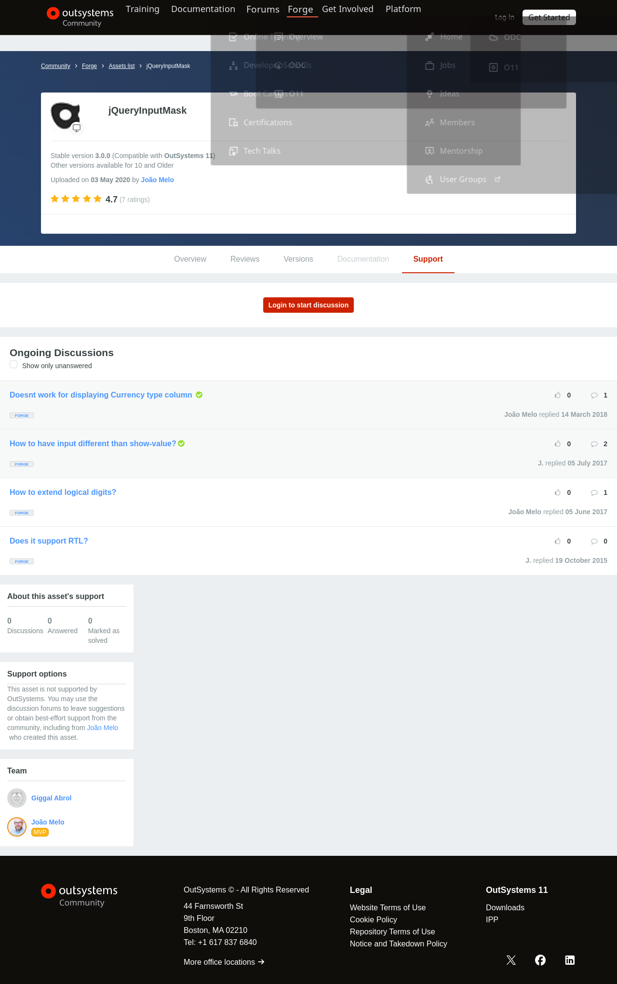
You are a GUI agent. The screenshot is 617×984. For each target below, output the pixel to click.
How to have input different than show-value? (93, 443)
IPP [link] (484, 919)
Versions (298, 259)
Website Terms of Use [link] (380, 907)
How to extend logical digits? (63, 492)
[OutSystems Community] (74, 17)
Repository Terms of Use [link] (385, 931)
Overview (190, 259)
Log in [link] (510, 17)
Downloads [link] (497, 907)
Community (55, 66)
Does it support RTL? (49, 541)
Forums (281, 17)
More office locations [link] (216, 961)
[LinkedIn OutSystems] (570, 961)
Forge (316, 17)
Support (428, 259)
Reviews (244, 259)
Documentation (216, 17)
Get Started (552, 17)
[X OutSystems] (515, 961)
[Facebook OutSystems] (542, 961)
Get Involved (362, 17)
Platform (422, 17)
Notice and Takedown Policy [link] (391, 943)
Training (150, 17)
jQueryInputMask (168, 66)
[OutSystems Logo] (89, 896)
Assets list (121, 66)
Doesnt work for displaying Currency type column (102, 395)
